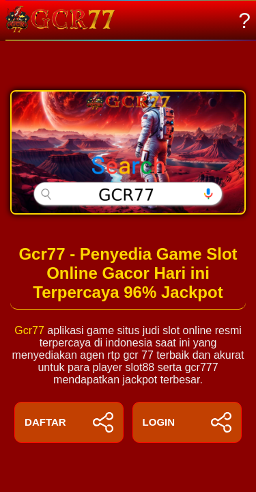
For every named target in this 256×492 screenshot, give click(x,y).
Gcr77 (29, 330)
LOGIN (187, 422)
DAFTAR (69, 422)
